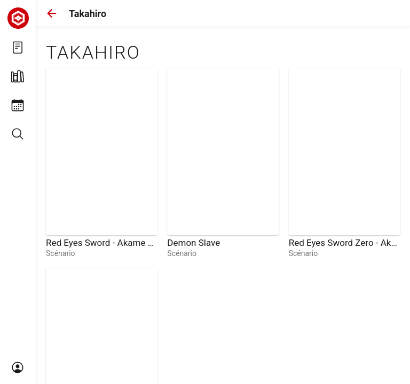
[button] (51, 13)
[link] (101, 163)
